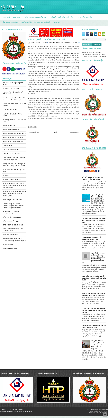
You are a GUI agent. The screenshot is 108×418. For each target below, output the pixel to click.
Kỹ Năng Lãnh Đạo (9, 125)
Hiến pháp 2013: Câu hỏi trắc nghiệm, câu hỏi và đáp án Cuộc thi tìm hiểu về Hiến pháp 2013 (98, 345)
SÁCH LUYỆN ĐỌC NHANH (12, 217)
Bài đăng (97, 44)
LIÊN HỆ (56, 22)
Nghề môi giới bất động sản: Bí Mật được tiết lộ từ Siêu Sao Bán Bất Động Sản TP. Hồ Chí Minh (98, 199)
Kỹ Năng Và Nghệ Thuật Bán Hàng (14, 133)
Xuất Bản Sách (8, 245)
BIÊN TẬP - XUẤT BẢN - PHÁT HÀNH (64, 16)
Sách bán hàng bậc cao (10, 234)
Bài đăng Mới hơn (34, 132)
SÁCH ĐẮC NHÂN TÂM (11, 221)
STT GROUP (104, 411)
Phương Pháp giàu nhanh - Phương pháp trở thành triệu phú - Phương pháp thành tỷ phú (14, 206)
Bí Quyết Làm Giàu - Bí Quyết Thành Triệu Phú (63, 42)
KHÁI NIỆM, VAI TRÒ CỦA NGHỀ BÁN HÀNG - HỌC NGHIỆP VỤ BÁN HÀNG (94, 278)
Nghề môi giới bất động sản (12, 179)
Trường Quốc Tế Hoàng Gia (22, 411)
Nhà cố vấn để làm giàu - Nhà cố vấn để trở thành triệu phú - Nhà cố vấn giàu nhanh (14, 185)
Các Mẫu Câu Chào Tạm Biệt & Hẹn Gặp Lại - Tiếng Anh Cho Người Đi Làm (94, 220)
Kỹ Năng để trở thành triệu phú (13, 141)
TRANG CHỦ (6, 17)
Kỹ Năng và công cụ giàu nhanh (13, 137)
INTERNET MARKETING (11, 88)
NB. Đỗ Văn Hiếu (12, 6)
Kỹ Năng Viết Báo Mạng (11, 129)
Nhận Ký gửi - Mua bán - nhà (12, 199)
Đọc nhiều (86, 44)
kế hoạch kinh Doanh (10, 249)
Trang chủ (54, 132)
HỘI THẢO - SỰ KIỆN (85, 17)
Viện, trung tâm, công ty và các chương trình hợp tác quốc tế (27, 21)
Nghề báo (6, 175)
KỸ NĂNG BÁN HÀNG (10, 110)
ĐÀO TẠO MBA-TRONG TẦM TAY (37, 16)
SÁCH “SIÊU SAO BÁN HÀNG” (13, 225)
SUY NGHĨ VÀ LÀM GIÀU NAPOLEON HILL (11, 212)
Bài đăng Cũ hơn (74, 132)
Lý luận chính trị (8, 145)
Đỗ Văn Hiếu (104, 409)
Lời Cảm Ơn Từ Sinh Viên (11, 153)
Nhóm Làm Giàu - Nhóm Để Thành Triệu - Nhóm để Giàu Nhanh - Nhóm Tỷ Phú (14, 193)
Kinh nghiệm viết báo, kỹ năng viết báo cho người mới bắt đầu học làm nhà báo (94, 310)
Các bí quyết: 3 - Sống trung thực (47, 39)
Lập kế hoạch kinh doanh (11, 149)
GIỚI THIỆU (18, 16)
